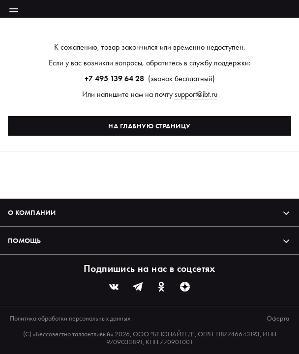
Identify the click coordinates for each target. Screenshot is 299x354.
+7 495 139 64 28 (114, 78)
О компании (149, 212)
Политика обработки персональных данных (70, 318)
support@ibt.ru (196, 94)
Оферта (278, 318)
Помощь (149, 240)
